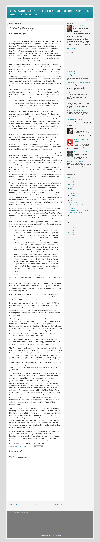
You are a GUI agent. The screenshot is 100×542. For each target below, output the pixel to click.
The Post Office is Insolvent (76, 204)
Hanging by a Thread (72, 74)
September (73, 195)
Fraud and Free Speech (73, 93)
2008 (70, 232)
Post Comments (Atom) (22, 508)
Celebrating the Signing (75, 212)
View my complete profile (73, 48)
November (73, 191)
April (71, 220)
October (72, 193)
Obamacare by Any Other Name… (76, 119)
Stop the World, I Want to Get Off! (76, 110)
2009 (70, 230)
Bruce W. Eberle (79, 26)
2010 (70, 186)
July (71, 200)
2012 (70, 182)
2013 (70, 179)
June (71, 215)
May (71, 218)
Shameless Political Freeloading (75, 161)
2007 (70, 234)
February (72, 225)
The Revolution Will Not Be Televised (81, 140)
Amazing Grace (73, 202)
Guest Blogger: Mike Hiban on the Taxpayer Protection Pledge (78, 83)
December (73, 188)
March (71, 222)
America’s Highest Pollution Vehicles (79, 210)
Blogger (60, 535)
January (72, 227)
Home (36, 504)
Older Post (58, 504)
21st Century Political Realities (82, 151)
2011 (70, 184)
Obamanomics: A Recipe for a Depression (77, 207)
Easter (68, 101)
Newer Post (13, 504)
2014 (70, 177)
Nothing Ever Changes (80, 128)
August (72, 198)
